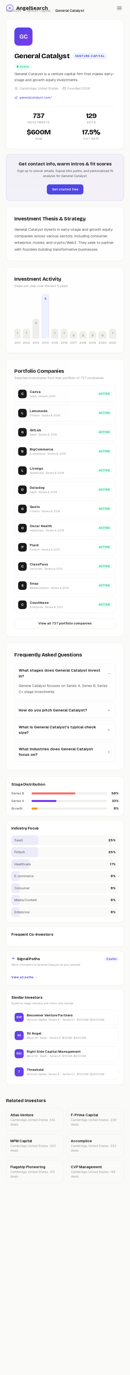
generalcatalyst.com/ (33, 97)
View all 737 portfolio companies (65, 623)
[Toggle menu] (119, 8)
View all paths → (24, 977)
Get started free (65, 189)
